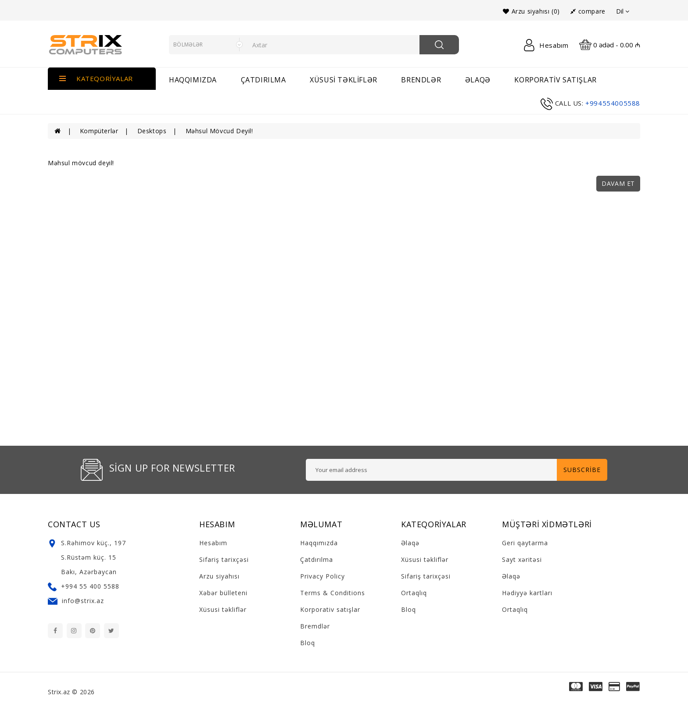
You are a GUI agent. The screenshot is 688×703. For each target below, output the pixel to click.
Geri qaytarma (525, 543)
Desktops (152, 131)
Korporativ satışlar (555, 79)
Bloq (307, 643)
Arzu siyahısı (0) (531, 11)
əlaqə (478, 79)
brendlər (421, 79)
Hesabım (213, 543)
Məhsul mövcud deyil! (219, 131)
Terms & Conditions (332, 593)
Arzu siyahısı (219, 576)
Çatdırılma (263, 79)
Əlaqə (410, 543)
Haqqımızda (193, 79)
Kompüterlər (99, 131)
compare (587, 11)
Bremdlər (315, 626)
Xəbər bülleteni (223, 593)
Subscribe (582, 469)
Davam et (618, 183)
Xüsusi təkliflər (343, 79)
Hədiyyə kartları (527, 593)
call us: (569, 103)
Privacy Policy (322, 576)
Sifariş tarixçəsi (224, 559)
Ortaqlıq (414, 593)
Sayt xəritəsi (522, 559)
